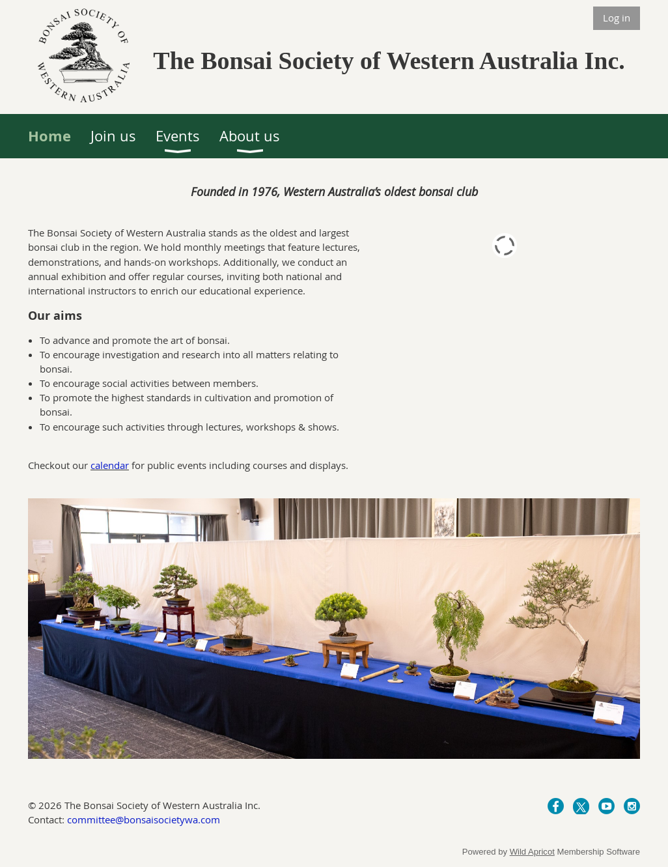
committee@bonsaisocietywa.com (143, 819)
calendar (109, 465)
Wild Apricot (532, 852)
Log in (616, 17)
